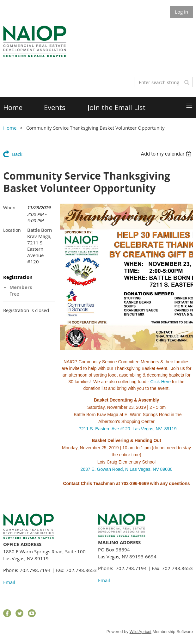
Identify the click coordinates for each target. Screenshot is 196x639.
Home (9, 128)
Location (12, 230)
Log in (181, 12)
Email (9, 582)
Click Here (160, 381)
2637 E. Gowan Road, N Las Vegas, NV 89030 (126, 469)
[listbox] (167, 154)
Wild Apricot (140, 631)
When (9, 208)
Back (17, 154)
